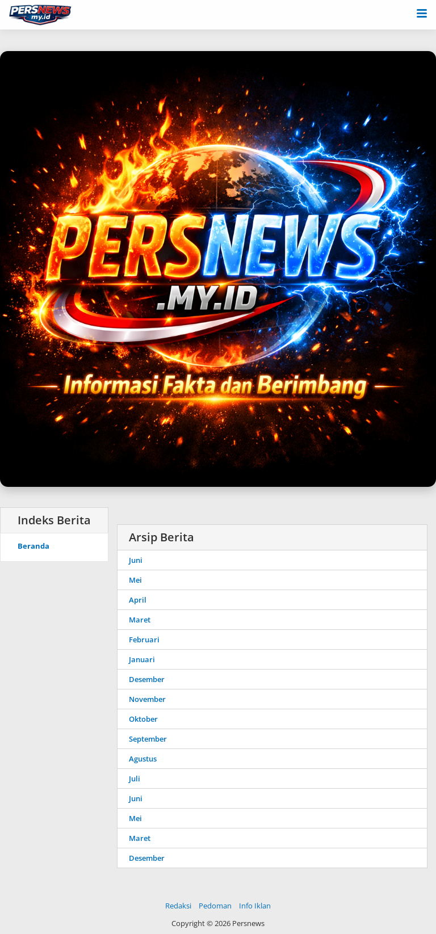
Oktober (143, 719)
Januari (142, 659)
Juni (135, 560)
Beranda (33, 546)
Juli (134, 778)
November (147, 699)
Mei (135, 580)
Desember (147, 679)
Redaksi (178, 906)
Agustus (143, 759)
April (137, 600)
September (148, 739)
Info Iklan (255, 906)
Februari (144, 639)
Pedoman (215, 906)
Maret (139, 620)
